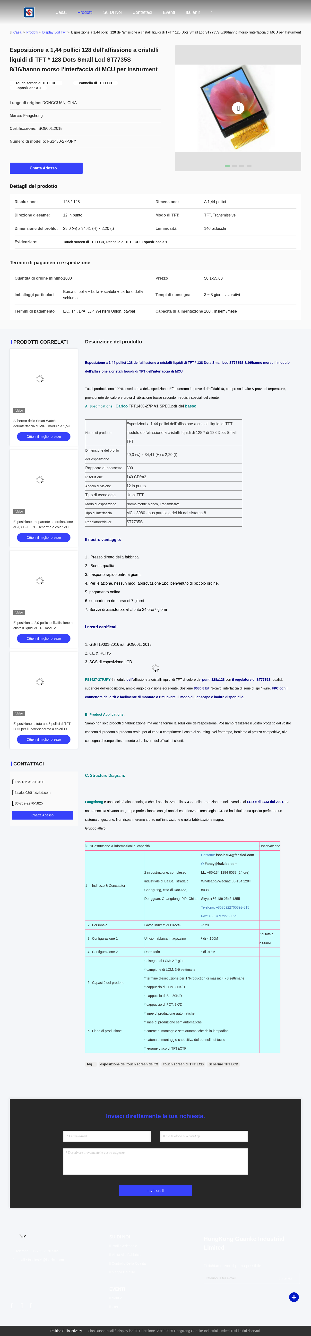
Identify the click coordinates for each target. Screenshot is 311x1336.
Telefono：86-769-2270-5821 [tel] (36, 1251)
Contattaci (142, 12)
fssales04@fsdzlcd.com (235, 855)
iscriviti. (286, 1278)
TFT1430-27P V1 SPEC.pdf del (156, 406)
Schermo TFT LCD (223, 1064)
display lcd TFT (54, 32)
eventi (169, 12)
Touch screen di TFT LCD (183, 1064)
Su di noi (112, 12)
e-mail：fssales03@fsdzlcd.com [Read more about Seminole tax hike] (38, 1260)
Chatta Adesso (46, 168)
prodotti (32, 32)
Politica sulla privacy (66, 1331)
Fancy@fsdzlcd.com (221, 864)
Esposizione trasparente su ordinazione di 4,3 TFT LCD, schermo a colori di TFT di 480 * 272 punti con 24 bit (43, 527)
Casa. (61, 12)
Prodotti (85, 12)
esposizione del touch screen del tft (129, 1064)
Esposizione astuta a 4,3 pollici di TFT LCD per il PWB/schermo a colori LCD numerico (42, 729)
